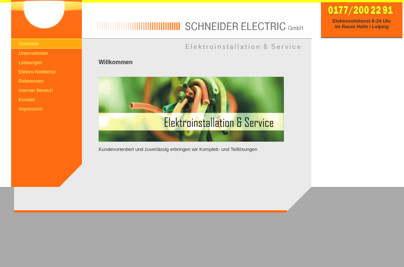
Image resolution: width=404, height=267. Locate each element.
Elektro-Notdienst (37, 72)
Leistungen (30, 62)
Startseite (29, 43)
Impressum (30, 109)
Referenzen (31, 81)
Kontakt (27, 99)
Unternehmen (33, 53)
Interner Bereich (36, 90)
